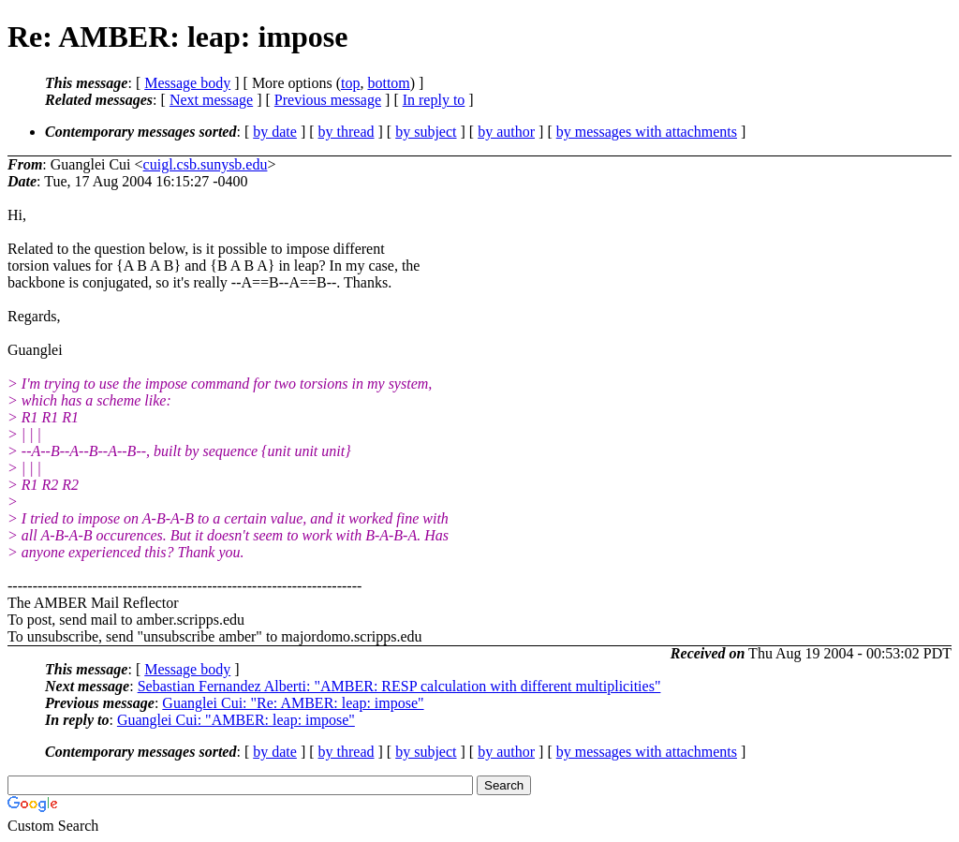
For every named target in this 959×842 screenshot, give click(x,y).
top (350, 83)
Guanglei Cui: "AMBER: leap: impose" (236, 720)
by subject (425, 132)
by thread (346, 132)
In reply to (434, 100)
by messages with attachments (646, 132)
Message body (187, 83)
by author (506, 132)
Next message (211, 100)
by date (275, 132)
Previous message (327, 100)
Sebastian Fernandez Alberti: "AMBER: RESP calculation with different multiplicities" (399, 686)
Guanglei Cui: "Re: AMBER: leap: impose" (292, 703)
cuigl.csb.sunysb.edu (205, 164)
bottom (388, 83)
